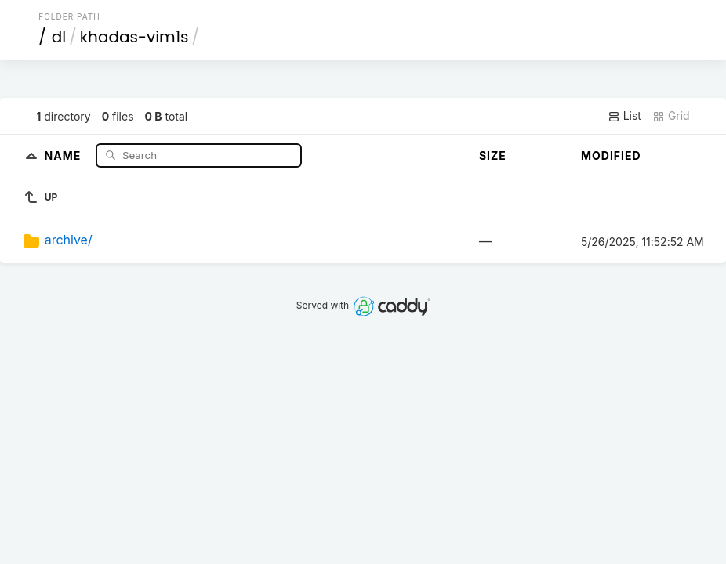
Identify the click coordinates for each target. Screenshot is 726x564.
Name (65, 154)
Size (492, 155)
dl (59, 37)
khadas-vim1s (134, 37)
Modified (611, 155)
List (624, 116)
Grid (671, 116)
